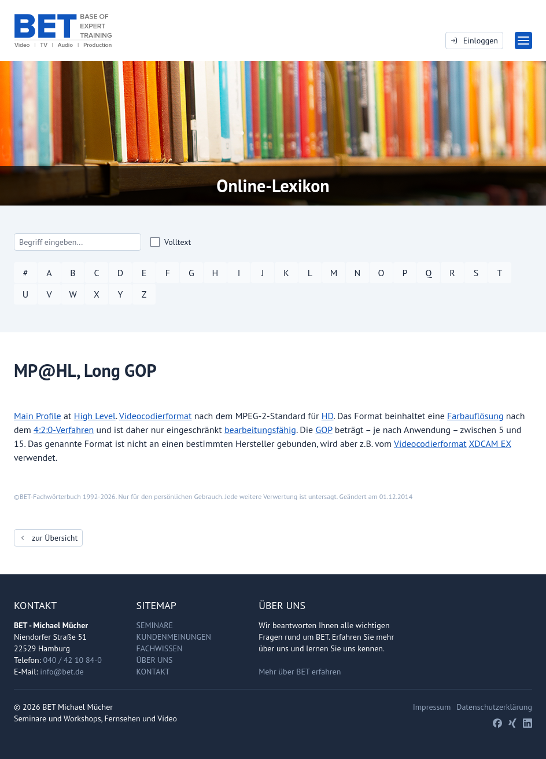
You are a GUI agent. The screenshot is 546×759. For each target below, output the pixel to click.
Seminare (155, 625)
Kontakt (153, 671)
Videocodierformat (155, 415)
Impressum (432, 707)
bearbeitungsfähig (260, 429)
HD (328, 415)
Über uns (154, 660)
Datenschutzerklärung (494, 707)
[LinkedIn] (527, 723)
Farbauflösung (475, 415)
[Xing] (512, 723)
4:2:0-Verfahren (64, 429)
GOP (324, 429)
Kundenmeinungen (173, 637)
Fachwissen (159, 648)
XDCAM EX (489, 443)
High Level (95, 415)
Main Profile (37, 415)
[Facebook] (497, 723)
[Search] (77, 242)
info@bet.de (61, 671)
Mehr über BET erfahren (300, 671)
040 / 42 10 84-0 (72, 660)
